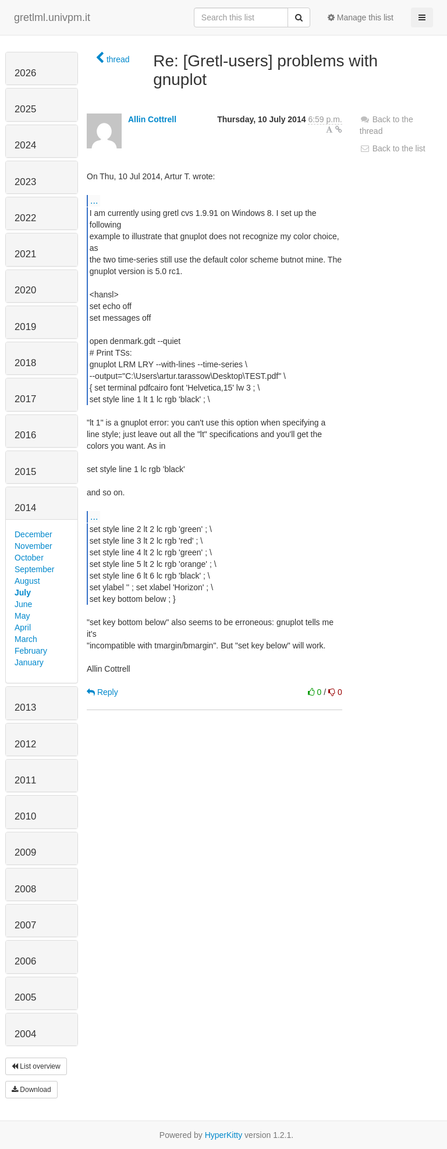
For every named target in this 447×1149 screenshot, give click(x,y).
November (33, 546)
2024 (25, 145)
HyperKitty (224, 1135)
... (94, 200)
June (23, 604)
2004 (25, 1034)
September (34, 569)
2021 (25, 254)
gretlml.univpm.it (52, 17)
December (33, 534)
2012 (25, 744)
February (31, 650)
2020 (25, 290)
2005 (25, 997)
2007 (25, 925)
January (29, 662)
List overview (36, 1066)
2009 (25, 852)
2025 (25, 109)
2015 (25, 471)
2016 (25, 435)
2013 (25, 707)
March (26, 639)
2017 (25, 399)
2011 (25, 780)
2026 (25, 73)
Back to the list (392, 148)
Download (31, 1090)
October (29, 557)
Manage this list (360, 17)
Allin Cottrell (152, 119)
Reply (102, 692)
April (23, 627)
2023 (25, 181)
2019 (25, 326)
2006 (25, 961)
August (27, 581)
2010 (25, 816)
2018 (25, 362)
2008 (25, 889)
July (23, 592)
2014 (25, 507)
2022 (25, 218)
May (22, 615)
